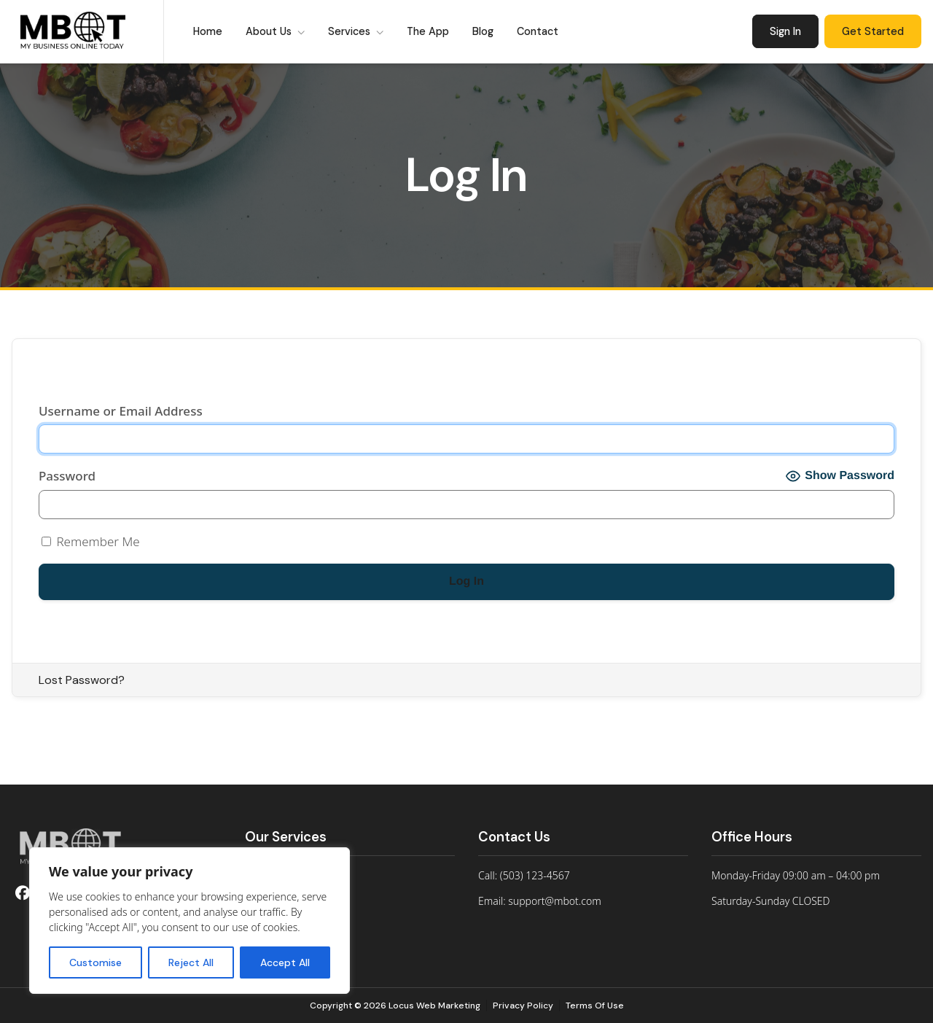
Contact (537, 31)
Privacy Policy (523, 1005)
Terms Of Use (595, 1005)
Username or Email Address (121, 410)
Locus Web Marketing (434, 1005)
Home (207, 31)
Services (349, 31)
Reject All (191, 962)
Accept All (285, 962)
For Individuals (279, 880)
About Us (269, 31)
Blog (482, 31)
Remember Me (91, 541)
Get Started (873, 31)
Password (67, 475)
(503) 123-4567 (535, 875)
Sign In (785, 31)
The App (428, 31)
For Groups (272, 904)
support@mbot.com (554, 901)
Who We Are (274, 928)
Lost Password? (82, 680)
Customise (95, 962)
